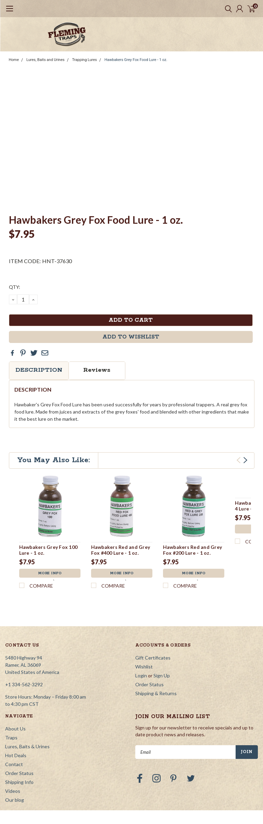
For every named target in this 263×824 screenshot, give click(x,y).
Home (14, 60)
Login (141, 631)
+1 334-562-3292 (24, 640)
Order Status (149, 640)
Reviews (96, 370)
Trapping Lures (84, 60)
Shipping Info (19, 738)
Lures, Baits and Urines (45, 60)
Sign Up (161, 631)
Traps (11, 693)
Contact (14, 720)
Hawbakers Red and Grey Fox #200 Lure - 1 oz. (192, 550)
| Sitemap (127, 783)
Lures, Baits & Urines (27, 702)
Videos (12, 747)
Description (38, 370)
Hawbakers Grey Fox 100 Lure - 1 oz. (48, 550)
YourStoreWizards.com (218, 783)
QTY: (14, 287)
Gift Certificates (153, 613)
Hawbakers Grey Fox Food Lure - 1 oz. (135, 60)
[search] (227, 8)
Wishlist (144, 622)
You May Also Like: (53, 460)
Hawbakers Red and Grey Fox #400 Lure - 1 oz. (120, 550)
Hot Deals (15, 711)
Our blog (14, 756)
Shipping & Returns (156, 649)
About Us (15, 684)
